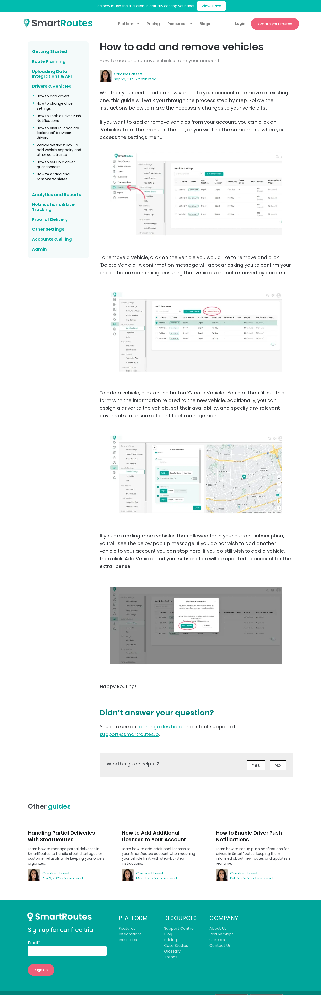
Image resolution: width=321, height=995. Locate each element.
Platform (126, 24)
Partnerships (221, 935)
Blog (168, 935)
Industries (128, 940)
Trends (170, 957)
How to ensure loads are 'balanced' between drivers (58, 133)
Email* (34, 943)
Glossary (172, 952)
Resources (177, 24)
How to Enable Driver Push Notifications (59, 119)
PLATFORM (133, 919)
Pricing (153, 24)
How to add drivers (53, 96)
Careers (217, 940)
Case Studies (176, 946)
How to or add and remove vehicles (53, 177)
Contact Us (220, 946)
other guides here (160, 727)
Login (240, 23)
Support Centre (179, 929)
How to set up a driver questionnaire (56, 165)
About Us (217, 929)
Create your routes (275, 23)
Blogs (205, 24)
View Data (211, 6)
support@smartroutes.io (129, 735)
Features (127, 929)
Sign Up (41, 971)
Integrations (130, 935)
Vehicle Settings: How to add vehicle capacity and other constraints (59, 150)
